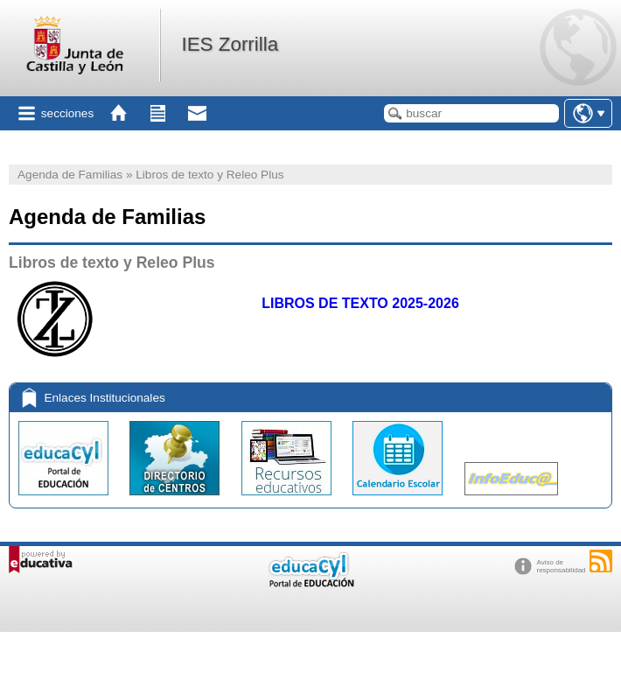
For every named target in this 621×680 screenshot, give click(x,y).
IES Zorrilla (229, 44)
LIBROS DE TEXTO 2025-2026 (360, 303)
